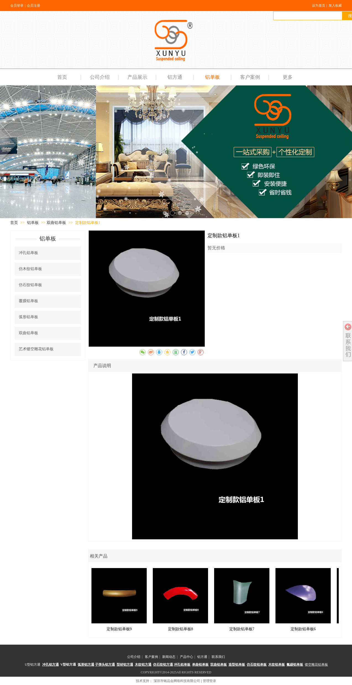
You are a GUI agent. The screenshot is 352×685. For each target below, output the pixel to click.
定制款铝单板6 (303, 629)
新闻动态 (168, 657)
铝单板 (33, 223)
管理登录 (209, 681)
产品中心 (186, 657)
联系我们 (218, 657)
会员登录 (16, 5)
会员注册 (33, 5)
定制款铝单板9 (119, 629)
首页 (14, 223)
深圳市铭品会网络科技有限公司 (177, 681)
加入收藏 (335, 5)
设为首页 (318, 5)
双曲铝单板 (56, 223)
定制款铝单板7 (241, 629)
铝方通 (202, 657)
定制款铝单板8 (180, 629)
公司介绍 (133, 657)
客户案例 (151, 657)
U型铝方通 (33, 664)
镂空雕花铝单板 (316, 664)
